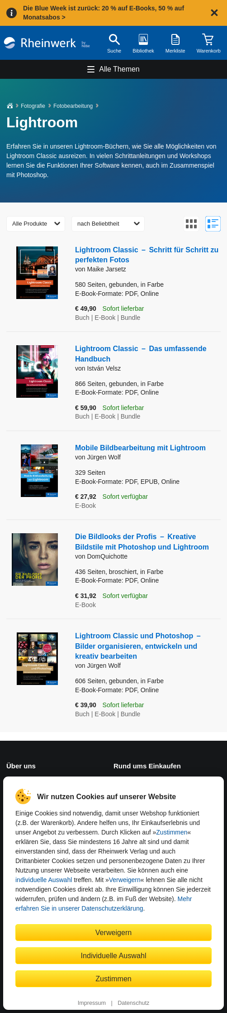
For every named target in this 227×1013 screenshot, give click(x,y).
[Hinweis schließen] (214, 12)
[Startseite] (47, 43)
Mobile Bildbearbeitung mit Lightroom (140, 448)
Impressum (92, 1003)
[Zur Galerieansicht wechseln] (191, 224)
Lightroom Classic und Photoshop (138, 646)
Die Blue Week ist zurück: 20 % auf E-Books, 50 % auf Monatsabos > (103, 13)
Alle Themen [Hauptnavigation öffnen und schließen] (119, 69)
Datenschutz (133, 1003)
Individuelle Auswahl (114, 955)
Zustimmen (171, 832)
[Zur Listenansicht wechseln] (213, 224)
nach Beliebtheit (98, 223)
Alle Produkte (29, 223)
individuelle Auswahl (43, 879)
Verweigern (125, 879)
